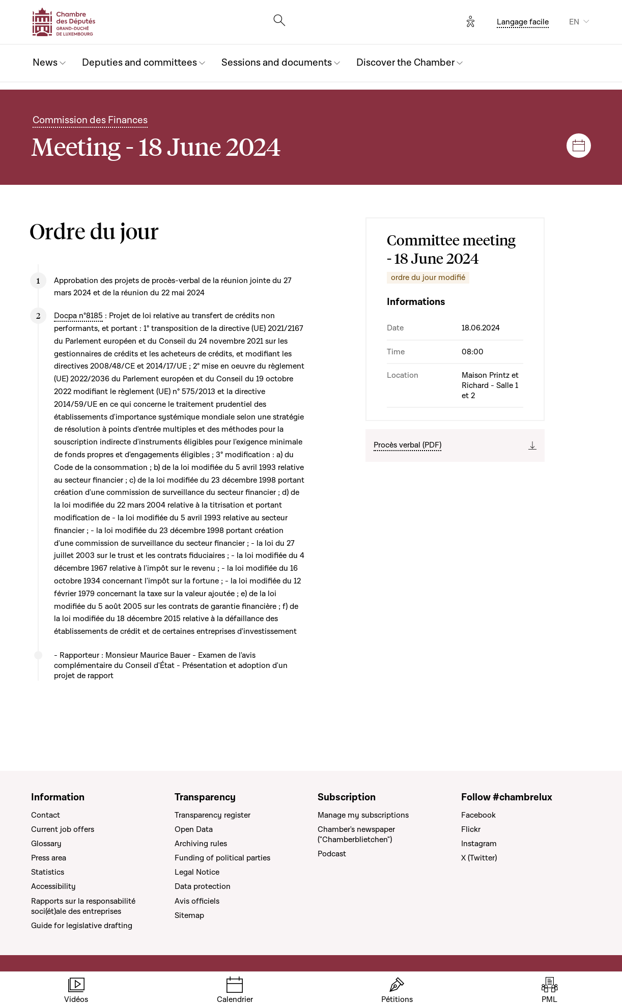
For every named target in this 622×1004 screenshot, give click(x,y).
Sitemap (189, 915)
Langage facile (523, 22)
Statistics (47, 872)
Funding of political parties (222, 858)
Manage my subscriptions (363, 815)
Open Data (194, 829)
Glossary (46, 844)
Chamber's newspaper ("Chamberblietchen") (356, 834)
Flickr (470, 829)
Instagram (479, 844)
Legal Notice (197, 872)
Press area (48, 858)
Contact (45, 815)
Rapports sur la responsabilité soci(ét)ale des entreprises (83, 906)
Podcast (332, 854)
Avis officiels (197, 901)
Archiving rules (201, 844)
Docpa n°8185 (78, 316)
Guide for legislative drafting (81, 926)
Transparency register (212, 815)
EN (574, 22)
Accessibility (53, 886)
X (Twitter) (479, 858)
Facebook (478, 815)
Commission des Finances (90, 120)
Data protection (203, 886)
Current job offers (62, 829)
